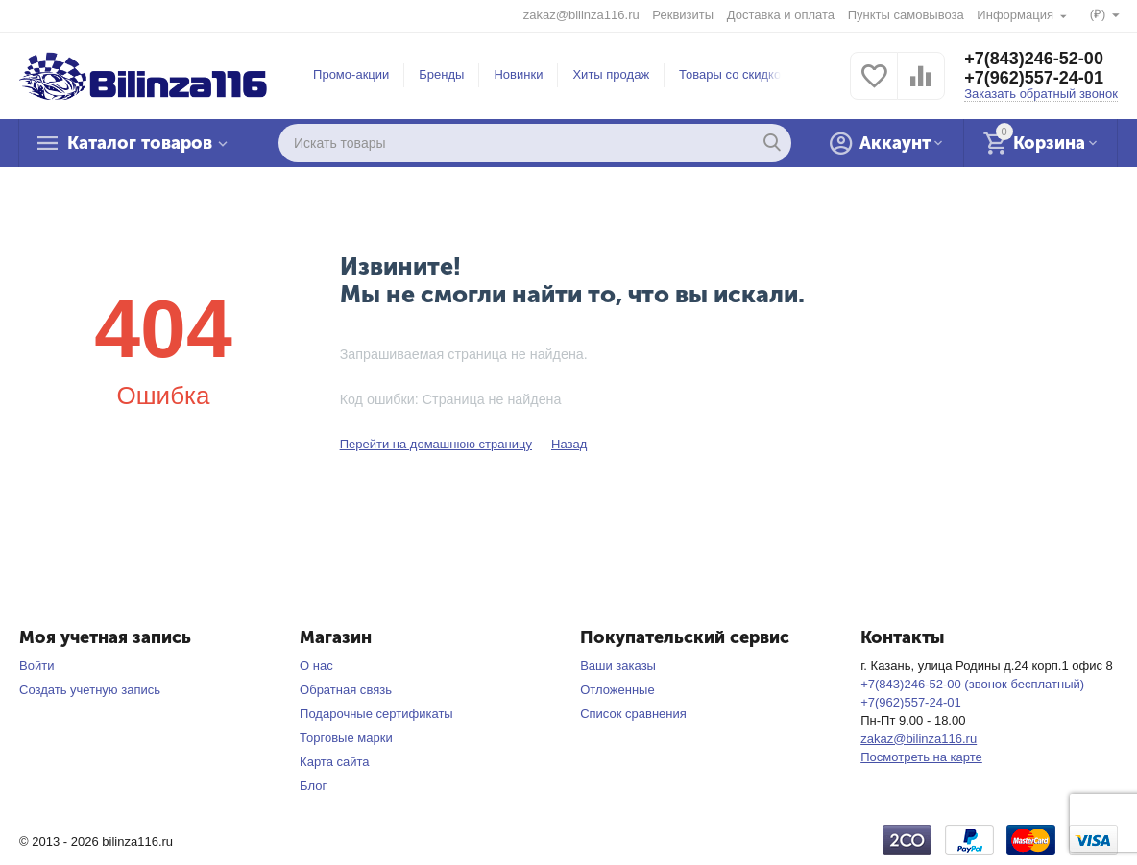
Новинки (518, 74)
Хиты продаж (610, 74)
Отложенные (617, 690)
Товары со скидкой (733, 74)
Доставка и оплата (781, 15)
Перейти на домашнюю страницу (436, 444)
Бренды (441, 74)
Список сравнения (633, 714)
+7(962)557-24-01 (1033, 77)
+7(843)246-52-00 (1033, 58)
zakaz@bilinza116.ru (581, 15)
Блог (313, 786)
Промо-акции (351, 74)
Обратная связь (346, 690)
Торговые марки (346, 738)
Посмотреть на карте (921, 757)
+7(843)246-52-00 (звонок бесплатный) (972, 684)
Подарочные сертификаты (376, 714)
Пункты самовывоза (906, 15)
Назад (569, 444)
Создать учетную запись (89, 690)
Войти (36, 666)
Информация (1016, 15)
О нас (316, 666)
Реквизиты (683, 15)
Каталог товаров (139, 143)
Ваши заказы (618, 666)
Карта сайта (335, 762)
